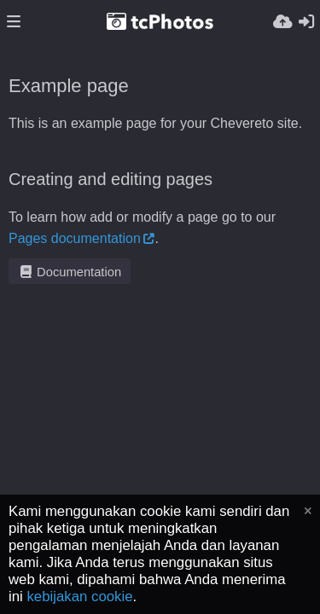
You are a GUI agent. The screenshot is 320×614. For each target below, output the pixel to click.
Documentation (69, 272)
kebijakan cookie (79, 596)
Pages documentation (75, 238)
